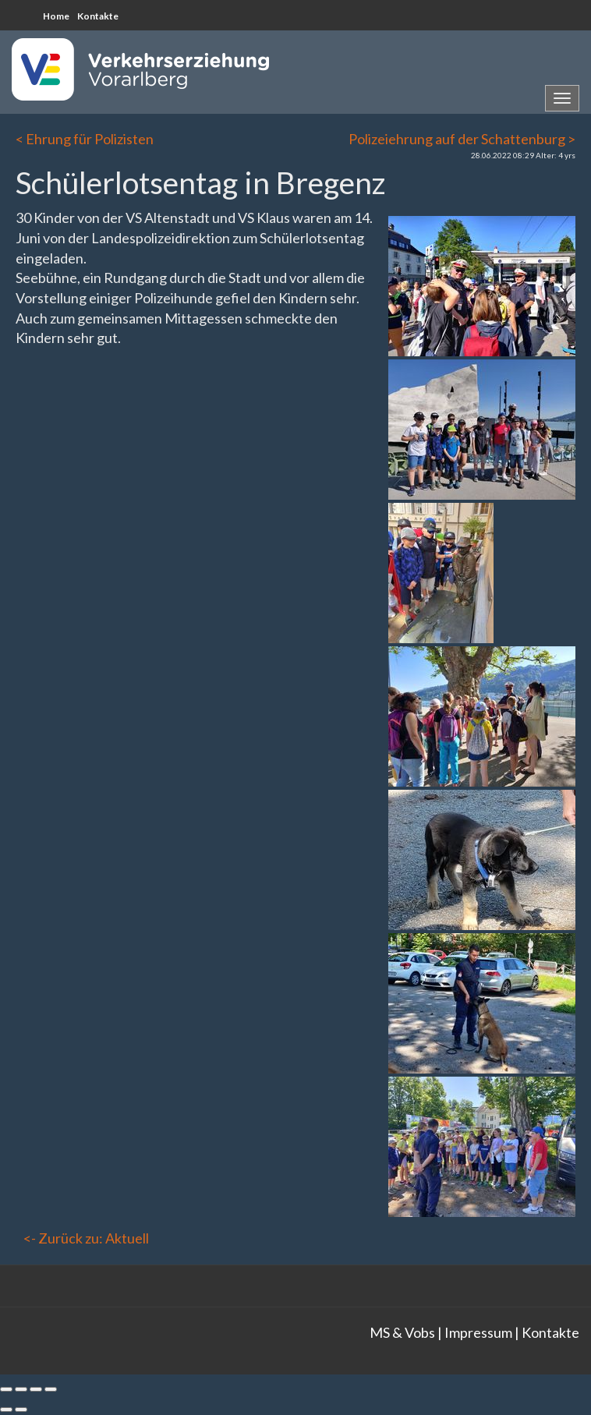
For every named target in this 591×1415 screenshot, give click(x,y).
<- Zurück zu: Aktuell (86, 1238)
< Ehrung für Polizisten (85, 138)
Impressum (478, 1332)
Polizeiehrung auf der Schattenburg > (462, 138)
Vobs (420, 1332)
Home (56, 16)
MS (380, 1332)
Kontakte (98, 16)
